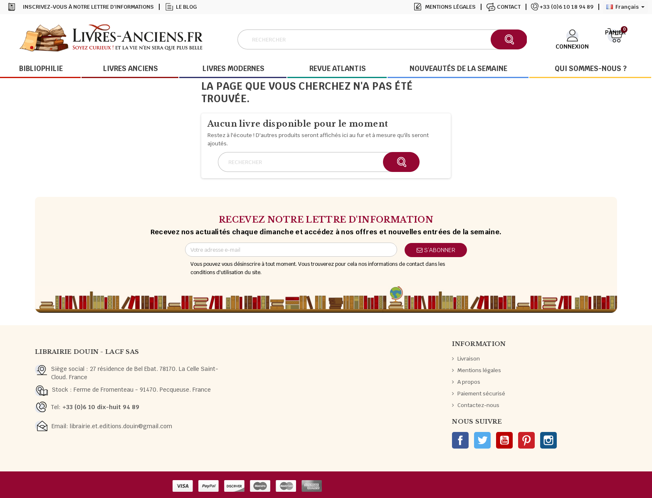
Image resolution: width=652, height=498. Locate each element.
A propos (468, 381)
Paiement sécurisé (481, 393)
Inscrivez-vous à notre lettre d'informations (88, 6)
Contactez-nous (478, 405)
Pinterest (526, 440)
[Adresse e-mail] (291, 250)
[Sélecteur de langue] (625, 7)
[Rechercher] (382, 39)
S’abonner (436, 250)
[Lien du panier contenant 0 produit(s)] (615, 38)
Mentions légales (450, 6)
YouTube (504, 440)
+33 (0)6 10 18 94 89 (566, 6)
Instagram (548, 440)
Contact (509, 6)
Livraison (468, 358)
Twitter (482, 440)
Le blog (186, 6)
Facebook (460, 440)
